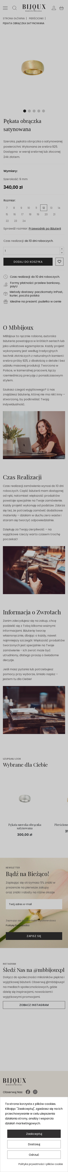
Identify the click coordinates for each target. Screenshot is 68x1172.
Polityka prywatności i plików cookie (40, 1164)
